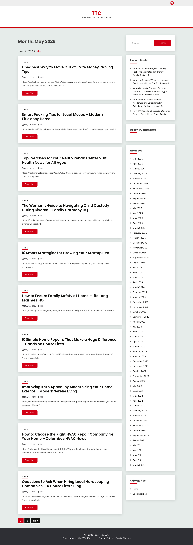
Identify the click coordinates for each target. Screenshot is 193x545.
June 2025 (138, 213)
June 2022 (138, 390)
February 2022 (140, 410)
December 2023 (141, 302)
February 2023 (140, 351)
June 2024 (138, 272)
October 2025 (139, 193)
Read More (30, 93)
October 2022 (139, 371)
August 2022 (139, 381)
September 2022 (141, 376)
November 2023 (141, 307)
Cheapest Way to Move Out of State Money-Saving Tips (67, 69)
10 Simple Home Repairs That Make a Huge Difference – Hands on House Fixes (69, 341)
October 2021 (139, 430)
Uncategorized (140, 493)
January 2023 (139, 356)
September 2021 (141, 435)
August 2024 (139, 262)
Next (35, 520)
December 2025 (141, 183)
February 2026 (140, 173)
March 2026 (139, 168)
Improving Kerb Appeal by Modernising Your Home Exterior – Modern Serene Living (67, 389)
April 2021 (138, 460)
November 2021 (141, 425)
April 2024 (138, 282)
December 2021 (141, 420)
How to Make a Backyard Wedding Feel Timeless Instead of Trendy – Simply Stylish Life (150, 71)
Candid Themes (123, 538)
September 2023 (141, 316)
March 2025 (139, 228)
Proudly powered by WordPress (78, 538)
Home (25, 62)
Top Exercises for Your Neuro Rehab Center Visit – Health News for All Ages (66, 160)
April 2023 (138, 341)
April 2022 (138, 400)
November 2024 (141, 247)
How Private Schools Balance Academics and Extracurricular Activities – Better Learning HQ (148, 102)
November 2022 (141, 366)
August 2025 (139, 203)
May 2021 (138, 455)
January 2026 (139, 178)
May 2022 (138, 395)
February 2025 (140, 232)
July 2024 (137, 267)
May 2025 (138, 218)
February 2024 (140, 292)
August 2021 (139, 440)
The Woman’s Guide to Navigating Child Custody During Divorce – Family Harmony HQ (65, 207)
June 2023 (138, 331)
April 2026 (138, 163)
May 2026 (138, 158)
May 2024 (138, 277)
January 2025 (139, 237)
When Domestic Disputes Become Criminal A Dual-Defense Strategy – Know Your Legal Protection (150, 91)
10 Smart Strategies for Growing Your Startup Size (65, 252)
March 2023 (139, 346)
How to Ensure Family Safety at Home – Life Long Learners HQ (65, 298)
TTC (96, 13)
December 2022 (141, 361)
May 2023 (138, 336)
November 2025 (141, 188)
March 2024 (139, 287)
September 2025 (141, 198)
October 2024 (139, 252)
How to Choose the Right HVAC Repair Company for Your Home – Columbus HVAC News (68, 436)
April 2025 (138, 223)
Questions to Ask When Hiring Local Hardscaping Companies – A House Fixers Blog (65, 484)
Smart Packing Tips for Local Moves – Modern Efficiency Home (62, 116)
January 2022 (139, 415)
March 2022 (139, 405)
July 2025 (137, 208)
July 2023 (137, 326)
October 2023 (139, 311)
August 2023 (139, 321)
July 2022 (137, 386)
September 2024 (141, 257)
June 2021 (138, 450)
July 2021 (137, 445)
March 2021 (139, 465)
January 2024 (139, 297)
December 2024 (141, 242)
